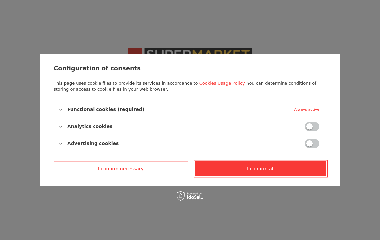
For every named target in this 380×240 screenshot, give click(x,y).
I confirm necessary (121, 168)
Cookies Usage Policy (221, 83)
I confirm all (261, 168)
